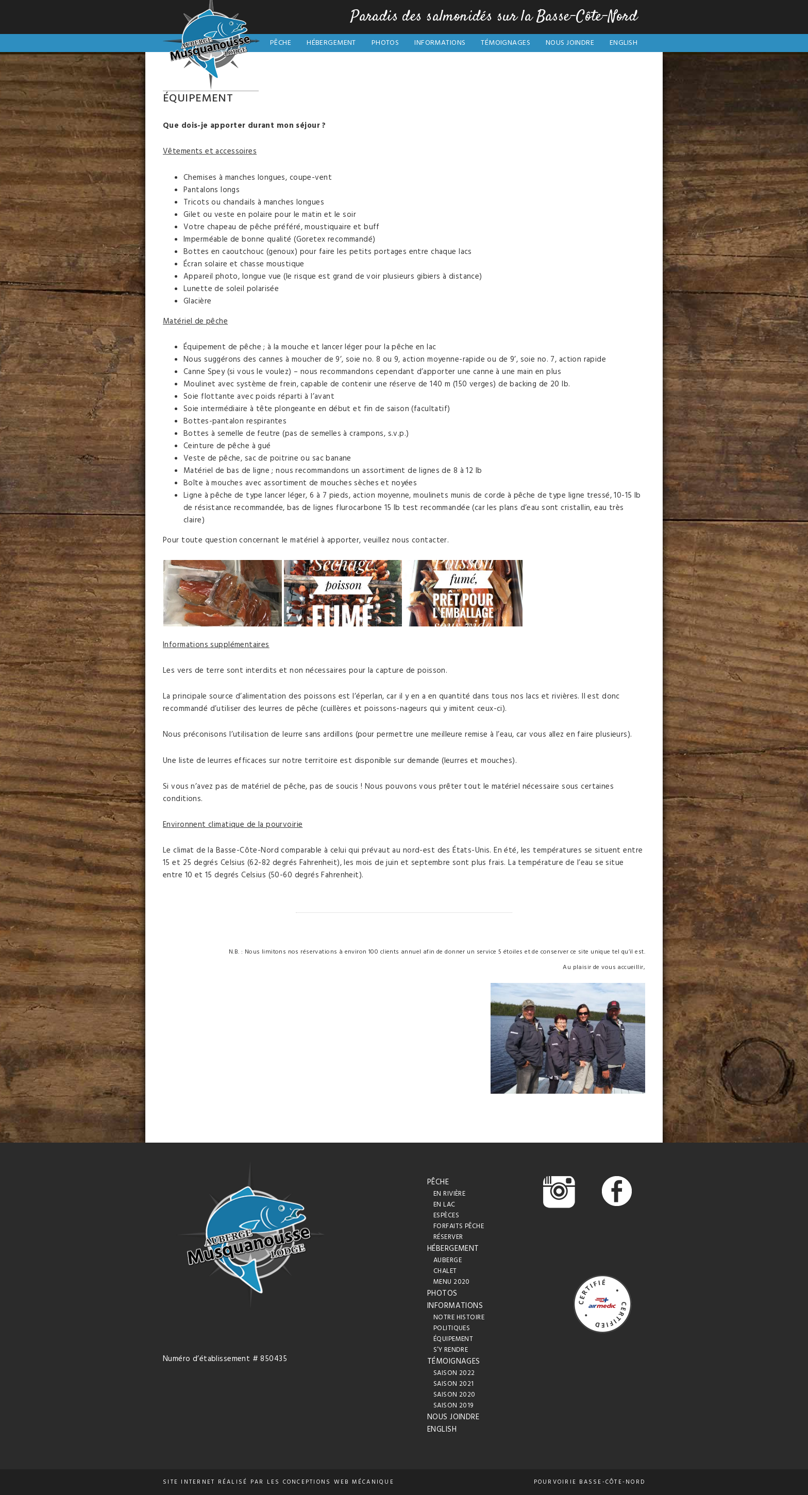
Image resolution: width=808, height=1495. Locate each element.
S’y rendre (450, 1350)
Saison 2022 (454, 1373)
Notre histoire (458, 1317)
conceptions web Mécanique (338, 1482)
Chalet (445, 1271)
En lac (444, 1204)
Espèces (446, 1215)
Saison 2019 (453, 1405)
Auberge (447, 1260)
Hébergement (331, 43)
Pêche (280, 43)
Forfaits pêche (458, 1226)
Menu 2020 (451, 1282)
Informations (439, 43)
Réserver (448, 1237)
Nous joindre (570, 43)
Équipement (453, 1339)
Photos (385, 43)
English (623, 43)
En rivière (449, 1193)
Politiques (451, 1328)
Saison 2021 (453, 1384)
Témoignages (505, 43)
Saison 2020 (454, 1394)
